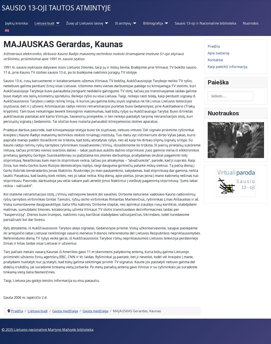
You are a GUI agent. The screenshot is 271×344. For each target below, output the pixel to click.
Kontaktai (215, 60)
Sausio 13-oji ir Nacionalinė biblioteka (205, 23)
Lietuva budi (44, 23)
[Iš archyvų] (133, 23)
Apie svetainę (218, 53)
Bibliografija (153, 23)
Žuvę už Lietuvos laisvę (84, 23)
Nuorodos (251, 23)
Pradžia (214, 46)
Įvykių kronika (16, 23)
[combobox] (230, 96)
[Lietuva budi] (56, 23)
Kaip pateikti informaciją (227, 66)
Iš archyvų (123, 23)
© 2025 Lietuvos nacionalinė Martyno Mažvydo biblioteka (47, 329)
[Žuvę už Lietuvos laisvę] (105, 23)
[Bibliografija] (165, 23)
